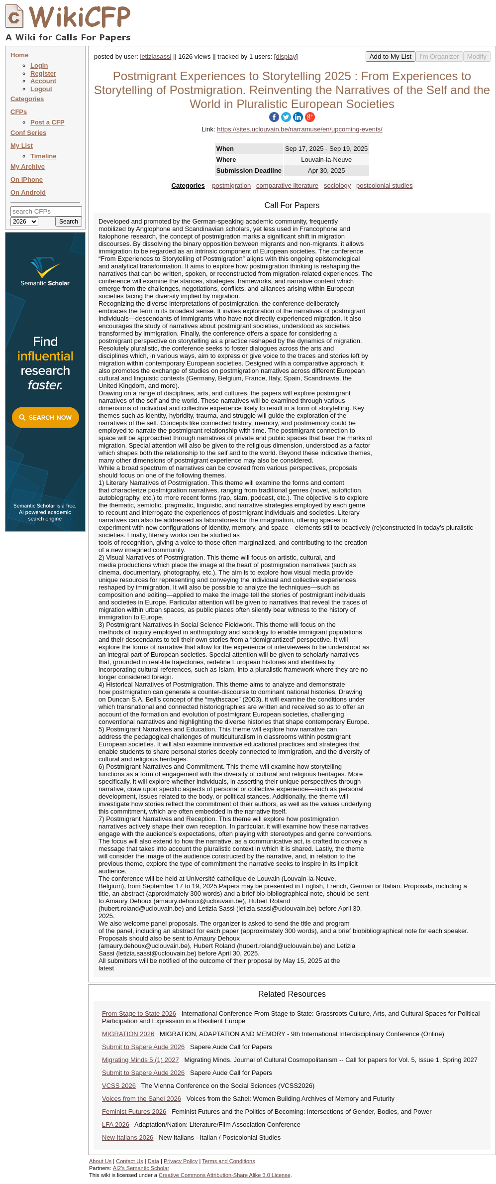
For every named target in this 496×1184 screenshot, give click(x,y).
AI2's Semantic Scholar (141, 1168)
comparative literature (287, 185)
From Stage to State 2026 (139, 1013)
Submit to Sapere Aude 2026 (143, 1047)
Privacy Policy (181, 1161)
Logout (41, 89)
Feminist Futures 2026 (134, 1111)
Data (153, 1161)
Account (43, 81)
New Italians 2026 (127, 1137)
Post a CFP (47, 122)
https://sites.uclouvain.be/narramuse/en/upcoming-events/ (299, 129)
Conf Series (28, 132)
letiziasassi (156, 56)
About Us (100, 1161)
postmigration (231, 185)
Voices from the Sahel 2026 (141, 1098)
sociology (337, 185)
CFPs (18, 112)
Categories (27, 99)
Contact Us (129, 1161)
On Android (28, 192)
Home (19, 55)
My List (21, 145)
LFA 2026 (115, 1124)
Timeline (43, 156)
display (286, 56)
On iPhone (26, 179)
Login (39, 65)
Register (43, 73)
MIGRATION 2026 (128, 1034)
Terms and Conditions (228, 1161)
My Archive (27, 166)
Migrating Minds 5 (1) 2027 (140, 1060)
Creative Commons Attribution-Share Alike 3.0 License (225, 1175)
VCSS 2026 (119, 1085)
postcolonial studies (384, 185)
